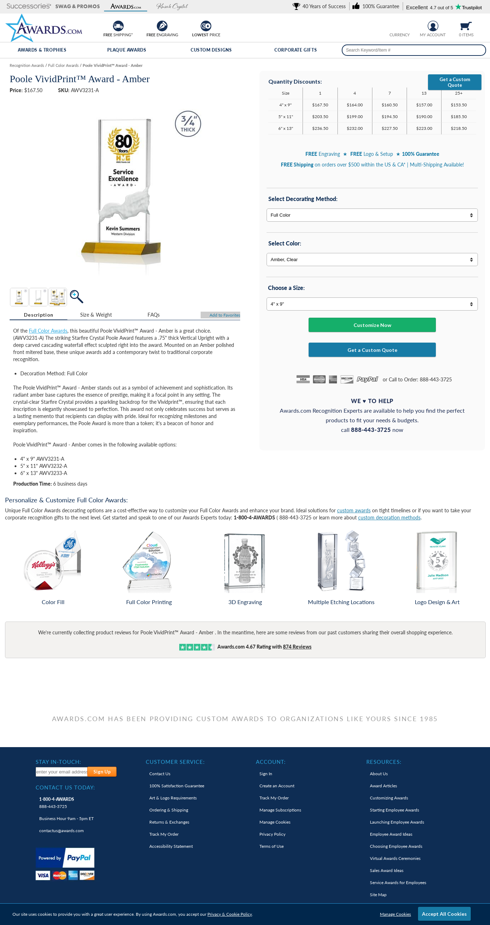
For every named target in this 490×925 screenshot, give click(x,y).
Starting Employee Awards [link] (394, 810)
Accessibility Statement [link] (171, 846)
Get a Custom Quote (454, 82)
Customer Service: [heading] (175, 761)
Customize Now (372, 325)
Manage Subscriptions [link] (280, 810)
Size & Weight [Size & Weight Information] (96, 315)
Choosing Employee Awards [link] (396, 846)
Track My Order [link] (164, 834)
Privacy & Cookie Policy (229, 914)
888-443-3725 (56, 803)
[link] (320, 6)
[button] (29, 6)
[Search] (478, 50)
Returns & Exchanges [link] (169, 822)
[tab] (38, 315)
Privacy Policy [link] (272, 834)
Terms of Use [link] (271, 846)
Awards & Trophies (42, 50)
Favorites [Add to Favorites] (225, 315)
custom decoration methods (389, 517)
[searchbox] (414, 50)
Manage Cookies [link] (274, 822)
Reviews (297, 647)
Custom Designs (211, 50)
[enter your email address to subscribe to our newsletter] (62, 772)
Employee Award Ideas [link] (391, 834)
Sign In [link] (265, 773)
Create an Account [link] (276, 785)
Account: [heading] (271, 761)
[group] (399, 25)
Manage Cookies (395, 914)
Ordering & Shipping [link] (168, 810)
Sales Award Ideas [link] (386, 870)
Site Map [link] (378, 894)
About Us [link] (379, 773)
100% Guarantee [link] (176, 785)
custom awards (354, 510)
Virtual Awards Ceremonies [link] (395, 858)
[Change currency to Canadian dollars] (405, 25)
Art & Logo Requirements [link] (173, 797)
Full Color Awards (48, 331)
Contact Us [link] (159, 773)
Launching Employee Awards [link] (397, 822)
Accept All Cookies (444, 914)
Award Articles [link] (383, 785)
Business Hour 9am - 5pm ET (66, 818)
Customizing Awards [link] (389, 797)
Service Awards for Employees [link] (398, 882)
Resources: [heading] (384, 761)
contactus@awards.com (61, 830)
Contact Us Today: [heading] (65, 787)
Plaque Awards (126, 50)
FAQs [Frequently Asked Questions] (154, 315)
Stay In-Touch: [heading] (58, 761)
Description (38, 315)
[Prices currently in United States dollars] (394, 25)
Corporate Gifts (295, 50)
